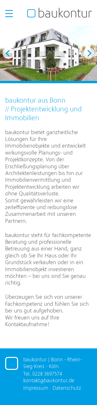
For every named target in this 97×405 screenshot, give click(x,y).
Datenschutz (67, 388)
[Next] (88, 53)
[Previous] (8, 53)
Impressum (35, 388)
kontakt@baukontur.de (48, 381)
